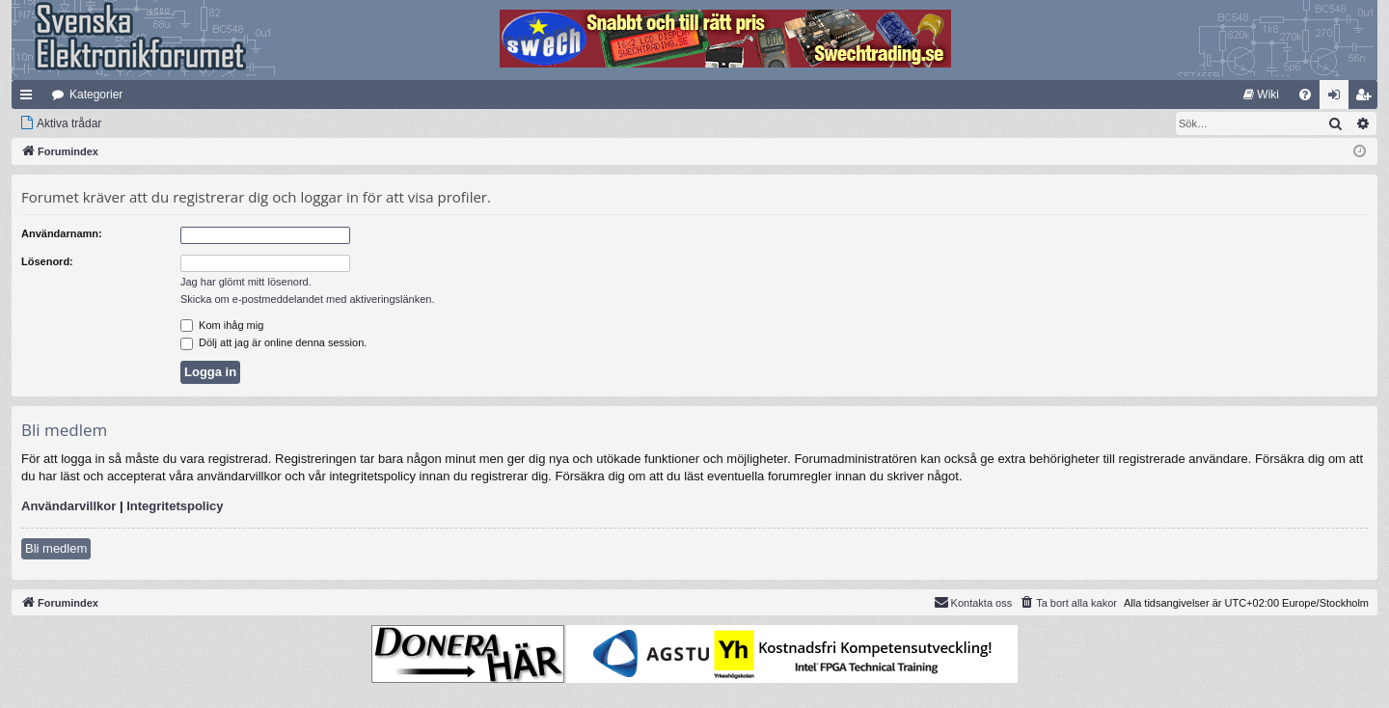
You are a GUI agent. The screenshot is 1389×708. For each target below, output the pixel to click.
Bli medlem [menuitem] (1367, 98)
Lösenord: (47, 261)
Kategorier (96, 94)
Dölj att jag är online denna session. (273, 342)
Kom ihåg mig (221, 325)
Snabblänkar (30, 98)
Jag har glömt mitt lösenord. (246, 281)
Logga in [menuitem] (1338, 98)
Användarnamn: (61, 233)
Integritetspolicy (174, 506)
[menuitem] (1261, 94)
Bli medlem (56, 548)
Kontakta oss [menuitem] (973, 602)
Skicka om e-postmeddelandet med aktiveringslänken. (307, 299)
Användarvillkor (68, 506)
